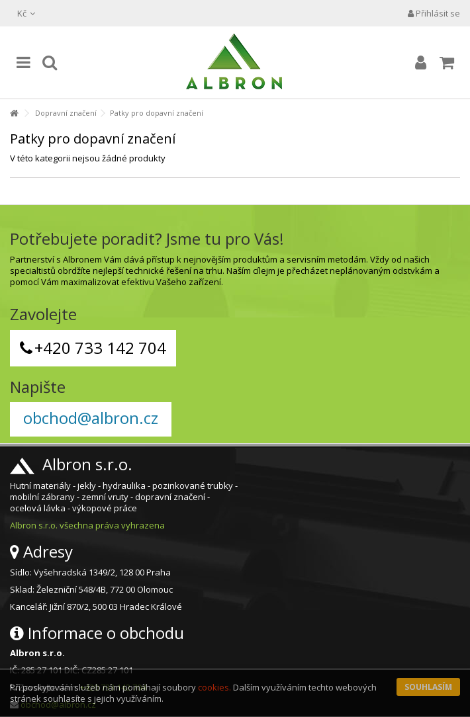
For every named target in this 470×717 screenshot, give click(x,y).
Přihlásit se (434, 13)
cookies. (214, 687)
